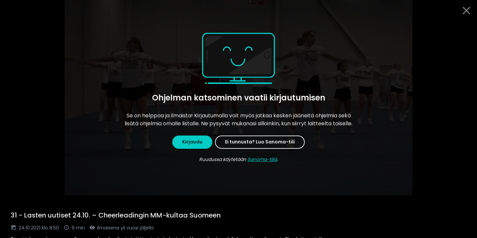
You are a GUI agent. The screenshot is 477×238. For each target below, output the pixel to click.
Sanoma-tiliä (262, 159)
